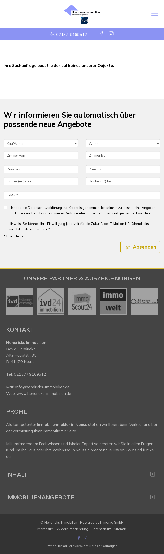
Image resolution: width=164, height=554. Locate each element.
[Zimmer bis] (123, 155)
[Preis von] (41, 169)
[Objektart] (123, 143)
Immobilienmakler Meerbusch (67, 546)
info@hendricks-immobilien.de (42, 387)
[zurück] (11, 301)
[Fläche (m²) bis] (123, 181)
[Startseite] (82, 14)
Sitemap (120, 529)
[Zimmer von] (41, 155)
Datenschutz (101, 529)
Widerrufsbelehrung (72, 529)
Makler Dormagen (104, 546)
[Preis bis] (123, 169)
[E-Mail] (82, 195)
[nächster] (152, 301)
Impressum (45, 529)
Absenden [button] (144, 247)
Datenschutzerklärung (45, 207)
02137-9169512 (71, 34)
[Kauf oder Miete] (41, 143)
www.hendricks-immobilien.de (43, 393)
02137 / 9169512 (30, 374)
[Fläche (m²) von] (41, 181)
